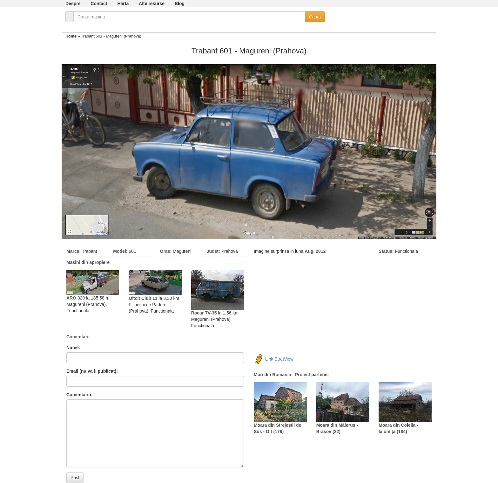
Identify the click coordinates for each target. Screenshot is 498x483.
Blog (180, 3)
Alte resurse (152, 3)
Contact (99, 3)
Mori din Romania (272, 374)
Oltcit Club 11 (143, 298)
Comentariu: (79, 394)
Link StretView (279, 359)
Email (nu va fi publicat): (92, 371)
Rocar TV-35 (204, 312)
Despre (72, 3)
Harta (123, 3)
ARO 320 (75, 297)
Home (71, 36)
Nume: (73, 347)
